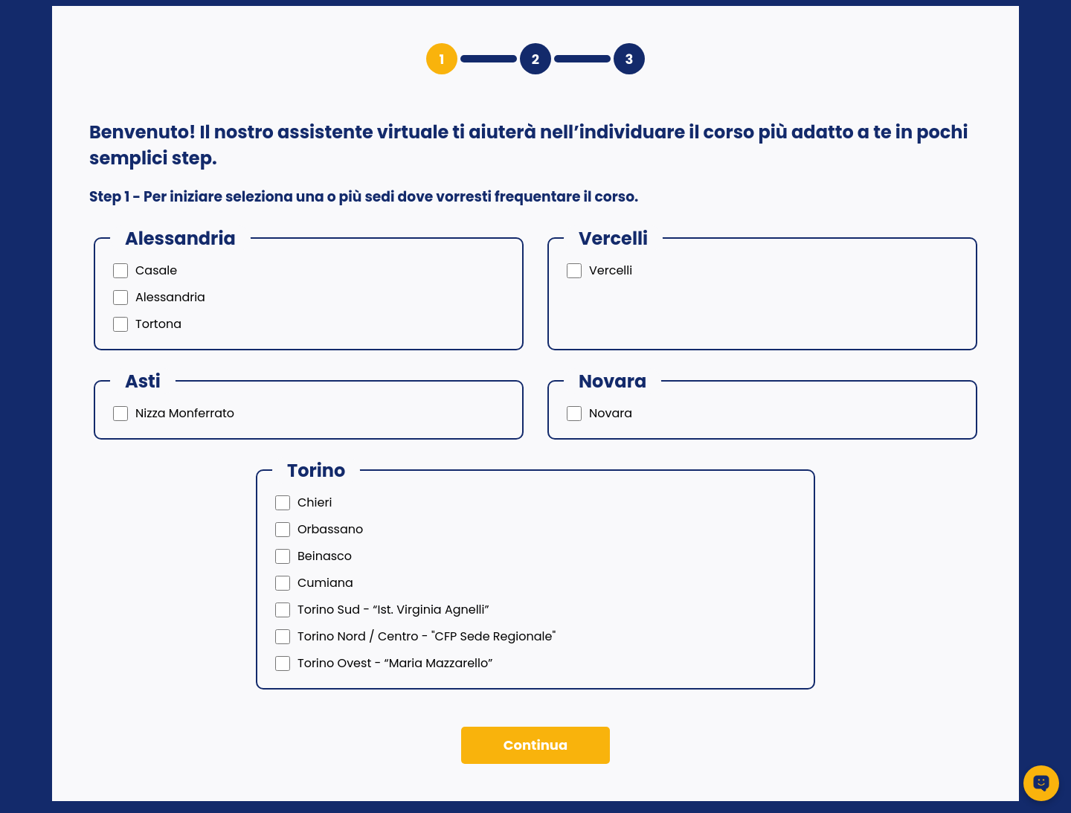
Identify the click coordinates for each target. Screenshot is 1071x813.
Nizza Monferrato (184, 413)
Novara (610, 413)
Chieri (315, 502)
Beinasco (325, 556)
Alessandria (170, 297)
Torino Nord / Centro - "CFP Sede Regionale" (427, 636)
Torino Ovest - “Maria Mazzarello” (395, 663)
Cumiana (325, 582)
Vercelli (610, 270)
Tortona (158, 323)
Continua (535, 745)
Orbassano (330, 529)
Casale (156, 270)
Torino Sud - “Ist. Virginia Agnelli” (393, 609)
